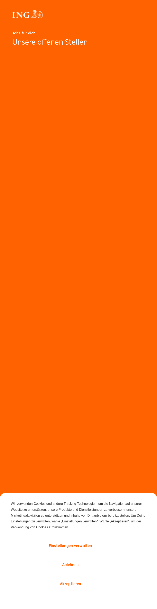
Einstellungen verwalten (70, 545)
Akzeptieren (70, 583)
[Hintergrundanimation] (78, 326)
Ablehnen (70, 564)
